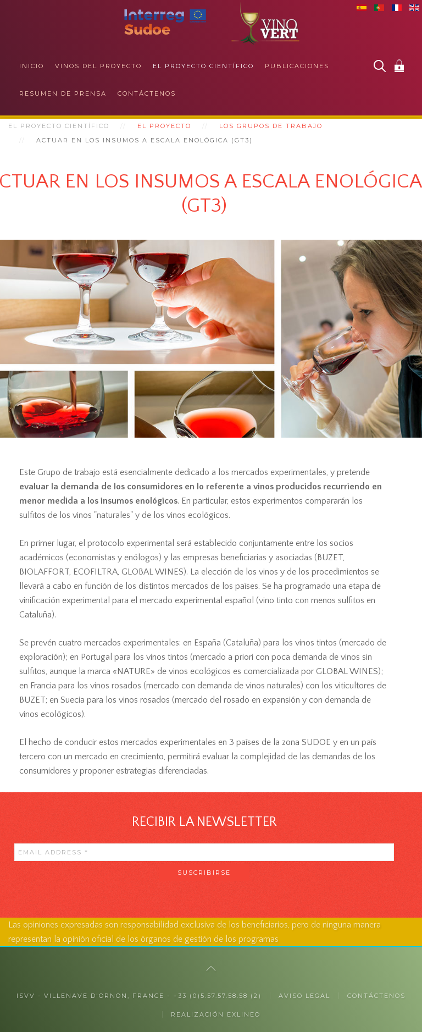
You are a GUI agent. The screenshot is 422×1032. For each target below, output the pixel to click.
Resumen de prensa (63, 93)
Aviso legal (304, 996)
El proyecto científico (203, 66)
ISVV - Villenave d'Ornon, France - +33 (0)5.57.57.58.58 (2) (139, 996)
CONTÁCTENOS (376, 996)
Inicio (31, 66)
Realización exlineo (215, 1014)
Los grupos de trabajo (271, 126)
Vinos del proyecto (98, 66)
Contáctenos (147, 93)
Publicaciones (297, 66)
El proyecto (164, 126)
